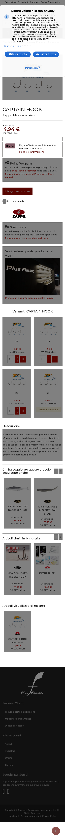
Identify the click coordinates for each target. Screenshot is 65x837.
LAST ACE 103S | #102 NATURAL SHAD (47, 510)
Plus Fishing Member (24, 170)
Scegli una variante (17, 191)
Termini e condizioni (31, 816)
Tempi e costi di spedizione (20, 711)
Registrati (10, 751)
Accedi (8, 744)
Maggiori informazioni (31, 151)
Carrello (9, 765)
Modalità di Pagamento (18, 718)
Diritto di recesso (14, 725)
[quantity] (10, 359)
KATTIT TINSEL (47, 573)
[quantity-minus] (17, 361)
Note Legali (13, 816)
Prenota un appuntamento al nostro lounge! (29, 298)
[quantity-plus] (17, 357)
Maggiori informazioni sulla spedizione (26, 238)
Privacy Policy (49, 816)
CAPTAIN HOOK (17, 639)
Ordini (8, 757)
